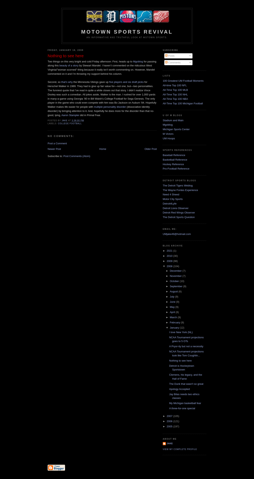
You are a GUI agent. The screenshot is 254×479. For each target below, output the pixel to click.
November (176, 275)
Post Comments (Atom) (77, 156)
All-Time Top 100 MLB (175, 89)
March (174, 317)
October (175, 281)
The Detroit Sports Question (179, 217)
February (175, 322)
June (173, 301)
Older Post (151, 148)
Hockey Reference (173, 164)
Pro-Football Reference (176, 168)
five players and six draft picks (126, 81)
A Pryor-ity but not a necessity (186, 346)
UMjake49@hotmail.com (177, 234)
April (173, 312)
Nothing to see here (180, 360)
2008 (170, 266)
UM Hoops (169, 138)
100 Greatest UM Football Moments (183, 80)
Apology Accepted (179, 389)
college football (70, 123)
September (176, 286)
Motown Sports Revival (127, 32)
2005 (170, 426)
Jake (170, 443)
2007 (170, 416)
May (172, 306)
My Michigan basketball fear (185, 403)
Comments (173, 62)
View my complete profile (180, 449)
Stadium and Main (173, 120)
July (172, 296)
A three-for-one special (182, 408)
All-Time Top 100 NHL (175, 94)
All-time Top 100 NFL (175, 85)
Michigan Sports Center (176, 129)
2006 (170, 421)
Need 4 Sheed (171, 194)
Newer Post (54, 148)
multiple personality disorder (110, 106)
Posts (170, 55)
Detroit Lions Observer (176, 208)
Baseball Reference (174, 155)
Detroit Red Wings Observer (179, 212)
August (174, 291)
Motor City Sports (173, 199)
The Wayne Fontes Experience (180, 190)
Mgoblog (138, 61)
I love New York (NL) (181, 332)
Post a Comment (57, 143)
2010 (170, 255)
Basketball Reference (175, 159)
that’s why (67, 81)
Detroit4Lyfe (170, 203)
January (175, 327)
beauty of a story (68, 65)
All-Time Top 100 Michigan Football (183, 103)
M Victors (168, 133)
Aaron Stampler (70, 115)
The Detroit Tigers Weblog (178, 185)
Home (102, 148)
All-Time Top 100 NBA (175, 98)
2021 (170, 250)
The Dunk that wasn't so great (186, 383)
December (176, 270)
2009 (170, 261)
